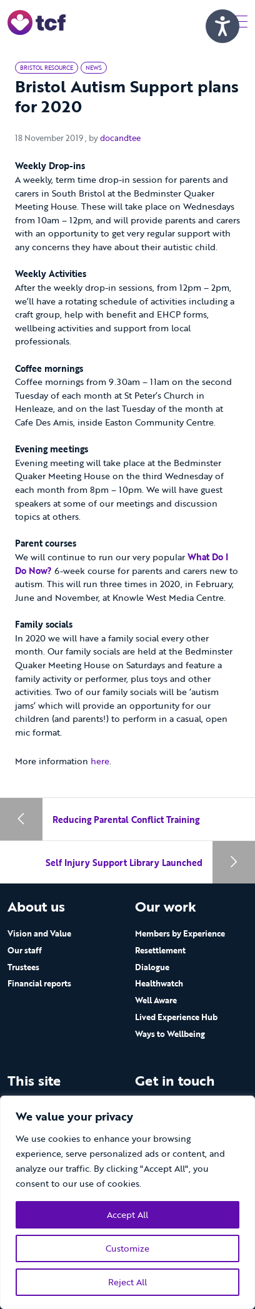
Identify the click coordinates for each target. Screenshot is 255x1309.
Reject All (127, 1281)
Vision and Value (39, 933)
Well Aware (156, 1000)
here (100, 760)
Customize (127, 1248)
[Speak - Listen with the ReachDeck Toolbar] (222, 26)
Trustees (23, 967)
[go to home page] (37, 21)
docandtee (120, 138)
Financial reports (39, 983)
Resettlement (160, 950)
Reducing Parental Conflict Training (125, 819)
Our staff (25, 950)
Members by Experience (180, 933)
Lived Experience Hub (176, 1017)
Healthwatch (159, 983)
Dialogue (152, 967)
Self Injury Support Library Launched (124, 862)
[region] (127, 1202)
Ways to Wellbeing (170, 1033)
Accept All (127, 1214)
